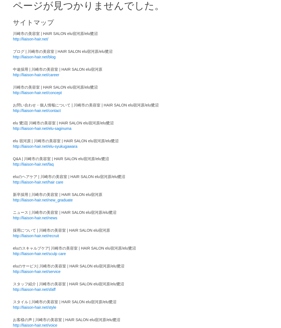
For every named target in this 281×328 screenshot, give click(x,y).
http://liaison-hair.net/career (36, 75)
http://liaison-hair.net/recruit (36, 236)
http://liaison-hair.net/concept (37, 93)
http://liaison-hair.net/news (35, 218)
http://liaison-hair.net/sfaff (34, 289)
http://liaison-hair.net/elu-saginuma (42, 128)
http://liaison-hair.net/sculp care (39, 254)
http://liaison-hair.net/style (34, 307)
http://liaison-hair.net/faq (33, 164)
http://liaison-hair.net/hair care (38, 182)
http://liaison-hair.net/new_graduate (43, 200)
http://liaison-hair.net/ (30, 39)
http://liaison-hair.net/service (37, 271)
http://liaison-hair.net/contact (37, 110)
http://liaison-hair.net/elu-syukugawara (45, 146)
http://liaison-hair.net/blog (34, 57)
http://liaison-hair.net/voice (35, 325)
